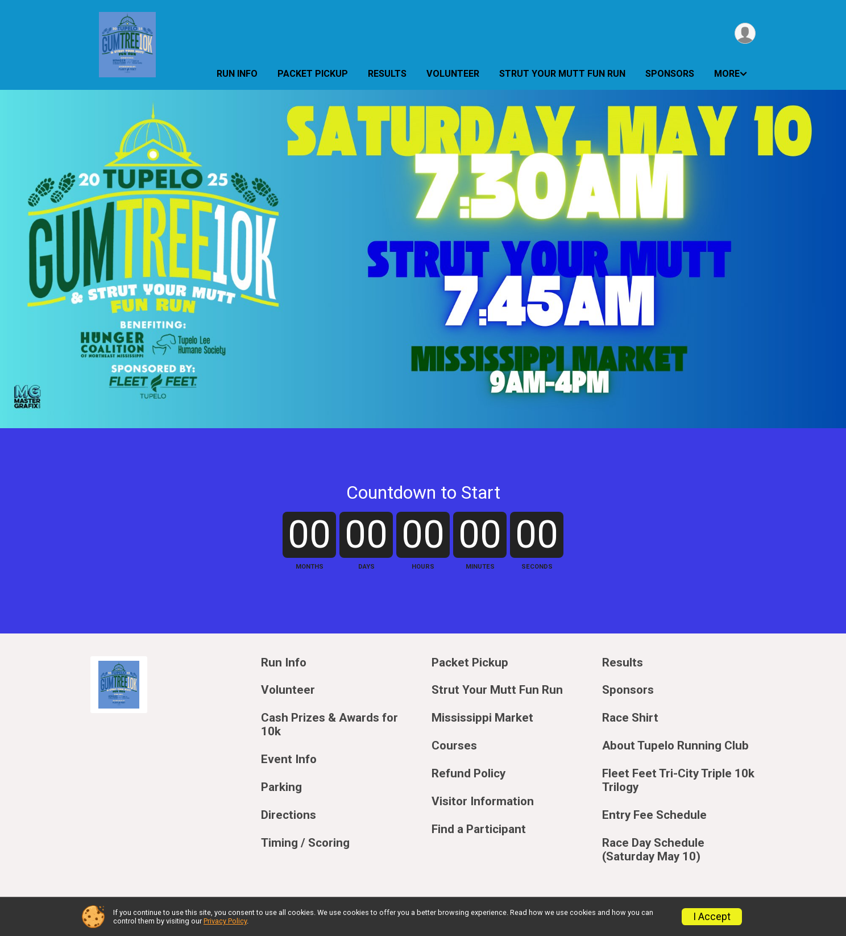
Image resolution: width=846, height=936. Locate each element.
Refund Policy (468, 773)
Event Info (289, 759)
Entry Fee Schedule (654, 815)
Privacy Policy (225, 921)
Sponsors (669, 73)
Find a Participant (479, 829)
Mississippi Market (482, 717)
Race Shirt (630, 717)
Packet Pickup (312, 73)
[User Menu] (745, 33)
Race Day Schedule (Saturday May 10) (653, 849)
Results (387, 73)
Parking (281, 787)
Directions (288, 815)
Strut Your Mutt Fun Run (562, 73)
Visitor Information (483, 801)
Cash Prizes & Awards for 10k (329, 724)
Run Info (237, 73)
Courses (454, 745)
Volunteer (452, 73)
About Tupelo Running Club (675, 745)
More (727, 73)
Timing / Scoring (305, 843)
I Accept (712, 916)
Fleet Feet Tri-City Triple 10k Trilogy (678, 780)
